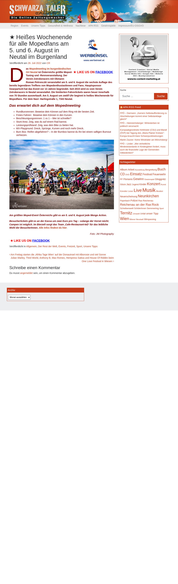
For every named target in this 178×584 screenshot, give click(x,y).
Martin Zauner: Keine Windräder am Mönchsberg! (144, 140)
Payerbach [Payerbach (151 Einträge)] (125, 201)
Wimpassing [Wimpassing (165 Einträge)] (150, 219)
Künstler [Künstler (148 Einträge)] (123, 191)
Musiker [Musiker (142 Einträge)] (159, 191)
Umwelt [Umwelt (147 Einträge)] (136, 214)
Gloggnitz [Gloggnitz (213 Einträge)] (160, 179)
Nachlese (80, 25)
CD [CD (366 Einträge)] (122, 174)
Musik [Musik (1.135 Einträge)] (149, 190)
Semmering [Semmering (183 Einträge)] (153, 208)
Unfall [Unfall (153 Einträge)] (142, 214)
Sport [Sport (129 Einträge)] (161, 208)
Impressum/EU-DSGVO (131, 25)
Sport (79, 246)
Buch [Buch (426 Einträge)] (161, 169)
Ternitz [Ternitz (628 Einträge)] (126, 213)
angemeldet (26, 273)
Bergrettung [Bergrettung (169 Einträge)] (151, 169)
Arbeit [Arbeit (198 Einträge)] (131, 169)
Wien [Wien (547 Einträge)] (124, 218)
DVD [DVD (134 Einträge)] (127, 175)
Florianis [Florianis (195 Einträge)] (128, 179)
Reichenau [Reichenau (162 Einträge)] (148, 201)
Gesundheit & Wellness (60, 25)
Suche (123, 90)
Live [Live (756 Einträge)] (138, 190)
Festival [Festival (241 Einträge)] (147, 174)
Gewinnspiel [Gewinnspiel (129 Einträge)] (149, 179)
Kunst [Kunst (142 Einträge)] (163, 184)
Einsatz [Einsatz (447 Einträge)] (136, 174)
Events (24, 25)
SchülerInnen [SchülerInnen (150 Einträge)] (140, 208)
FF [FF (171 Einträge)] (121, 179)
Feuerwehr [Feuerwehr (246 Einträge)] (159, 174)
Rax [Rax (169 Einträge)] (140, 200)
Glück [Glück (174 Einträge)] (123, 184)
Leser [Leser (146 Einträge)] (130, 191)
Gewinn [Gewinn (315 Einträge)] (138, 179)
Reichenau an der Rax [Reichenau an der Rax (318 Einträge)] (135, 204)
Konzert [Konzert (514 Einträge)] (153, 184)
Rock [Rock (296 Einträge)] (155, 204)
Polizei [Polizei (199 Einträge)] (134, 200)
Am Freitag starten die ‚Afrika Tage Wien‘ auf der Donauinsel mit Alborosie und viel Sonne (57, 254)
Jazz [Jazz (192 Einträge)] (128, 184)
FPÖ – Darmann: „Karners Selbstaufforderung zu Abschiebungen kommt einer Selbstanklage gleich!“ (143, 116)
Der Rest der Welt (47, 246)
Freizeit (71, 246)
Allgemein (31, 246)
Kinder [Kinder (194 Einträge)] (142, 184)
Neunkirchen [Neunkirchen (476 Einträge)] (148, 196)
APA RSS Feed (132, 107)
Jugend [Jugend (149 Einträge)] (135, 184)
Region (14, 25)
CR (48, 63)
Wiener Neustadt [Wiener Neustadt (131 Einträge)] (136, 219)
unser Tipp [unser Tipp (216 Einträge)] (152, 213)
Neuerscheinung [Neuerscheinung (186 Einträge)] (128, 196)
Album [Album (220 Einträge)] (123, 169)
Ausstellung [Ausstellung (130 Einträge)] (140, 170)
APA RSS (93, 25)
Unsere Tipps (38, 25)
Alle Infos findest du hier (53, 227)
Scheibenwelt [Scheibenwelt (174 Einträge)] (127, 208)
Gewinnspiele (108, 25)
